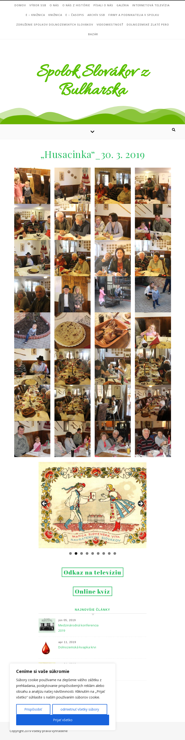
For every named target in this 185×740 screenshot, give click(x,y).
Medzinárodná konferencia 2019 (78, 628)
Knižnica (55, 15)
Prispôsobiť (33, 709)
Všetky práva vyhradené (50, 731)
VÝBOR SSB (37, 5)
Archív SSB (96, 15)
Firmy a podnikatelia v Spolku (133, 15)
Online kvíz (92, 591)
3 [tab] (81, 553)
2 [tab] (76, 553)
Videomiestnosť (110, 24)
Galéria (123, 5)
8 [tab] (109, 553)
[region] (63, 696)
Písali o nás (103, 5)
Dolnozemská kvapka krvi (77, 647)
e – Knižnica (35, 15)
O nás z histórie (76, 5)
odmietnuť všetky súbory (79, 709)
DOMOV (20, 5)
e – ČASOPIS (75, 15)
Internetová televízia (151, 5)
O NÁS (54, 5)
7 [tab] (103, 553)
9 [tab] (114, 553)
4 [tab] (87, 553)
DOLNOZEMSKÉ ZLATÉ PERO (148, 24)
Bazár (93, 34)
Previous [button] (44, 503)
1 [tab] (70, 553)
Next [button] (140, 503)
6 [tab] (98, 553)
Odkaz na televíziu (92, 572)
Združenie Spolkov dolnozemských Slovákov (54, 24)
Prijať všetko (63, 720)
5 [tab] (92, 553)
